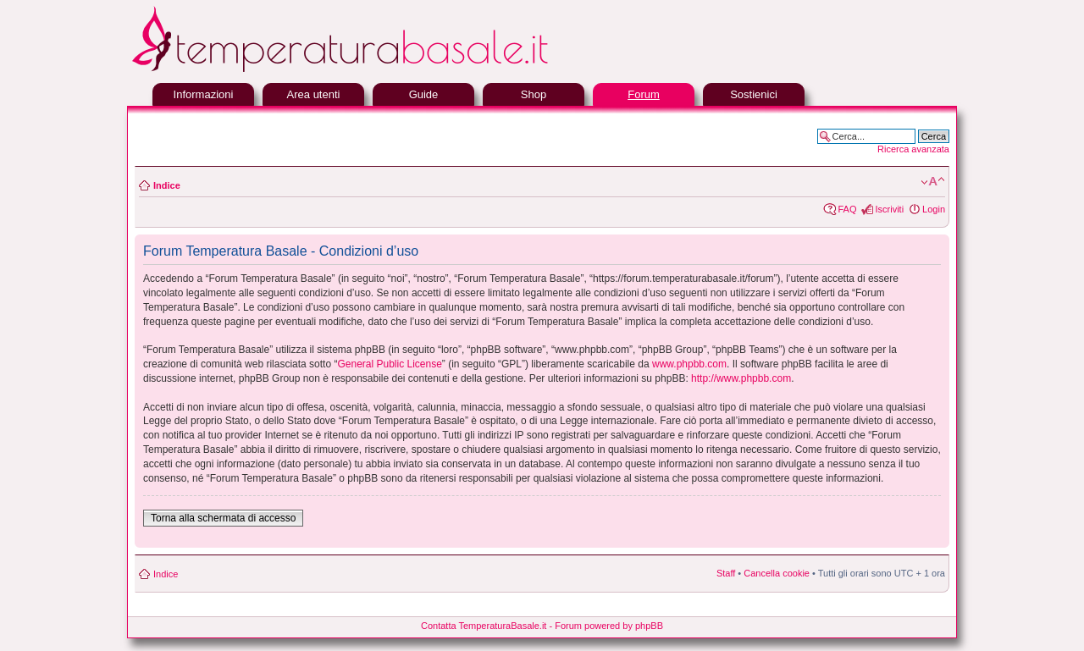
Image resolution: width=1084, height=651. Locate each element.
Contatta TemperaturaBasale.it (483, 626)
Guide (424, 94)
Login (933, 209)
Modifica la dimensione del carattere (933, 182)
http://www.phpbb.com (741, 378)
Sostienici (753, 94)
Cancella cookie (777, 573)
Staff (725, 573)
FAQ (847, 209)
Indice (166, 185)
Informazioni (204, 94)
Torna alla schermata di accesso (223, 518)
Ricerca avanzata (913, 149)
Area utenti (313, 94)
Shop (533, 94)
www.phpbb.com (689, 364)
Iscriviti (889, 209)
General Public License (389, 364)
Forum (644, 94)
